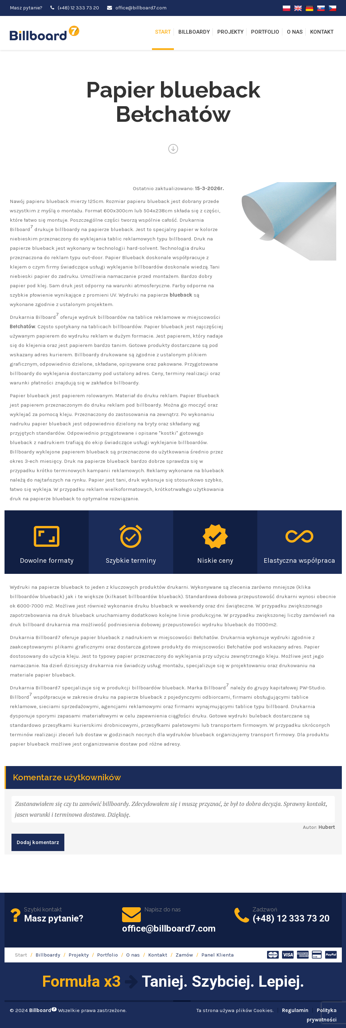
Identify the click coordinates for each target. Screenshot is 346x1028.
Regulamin (295, 1010)
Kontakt (321, 32)
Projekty (230, 32)
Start (163, 32)
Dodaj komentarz (38, 842)
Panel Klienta (217, 955)
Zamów (184, 955)
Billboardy (194, 32)
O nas (295, 32)
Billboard (43, 1010)
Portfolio (265, 32)
